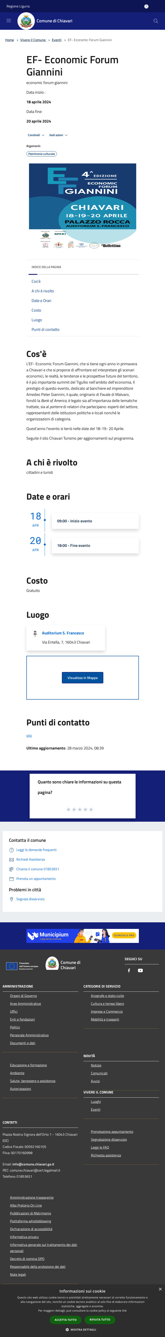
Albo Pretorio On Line (26, 1205)
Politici (15, 1027)
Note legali (18, 1274)
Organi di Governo (23, 995)
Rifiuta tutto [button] (100, 1319)
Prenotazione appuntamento (112, 1131)
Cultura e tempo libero (107, 1003)
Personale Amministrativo (29, 1035)
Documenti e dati (22, 1043)
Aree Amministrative (25, 1003)
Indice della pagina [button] (46, 267)
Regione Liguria (18, 6)
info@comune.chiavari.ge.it (33, 1164)
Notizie (96, 1065)
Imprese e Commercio (107, 1011)
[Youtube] (140, 971)
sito (29, 735)
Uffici (14, 1011)
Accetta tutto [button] (66, 1320)
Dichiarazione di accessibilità (31, 1229)
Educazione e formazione (28, 1065)
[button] (82, 1329)
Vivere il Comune (33, 39)
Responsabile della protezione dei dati (38, 1266)
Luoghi (96, 1101)
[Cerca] (155, 21)
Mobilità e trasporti (105, 1019)
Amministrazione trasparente (32, 1197)
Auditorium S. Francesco (63, 633)
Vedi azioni (59, 135)
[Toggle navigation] (8, 20)
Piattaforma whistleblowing (30, 1221)
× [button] (160, 1289)
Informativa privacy (24, 1236)
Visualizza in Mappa (83, 677)
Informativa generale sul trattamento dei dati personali (43, 1247)
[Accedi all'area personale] (146, 6)
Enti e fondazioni (22, 1019)
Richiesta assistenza (106, 1155)
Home (9, 39)
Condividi (37, 135)
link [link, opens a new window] (124, 1310)
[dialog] (82, 1311)
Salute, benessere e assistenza (32, 1080)
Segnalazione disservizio (109, 1139)
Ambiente (17, 1073)
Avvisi (95, 1081)
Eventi (56, 39)
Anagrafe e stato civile (107, 995)
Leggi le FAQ (100, 1147)
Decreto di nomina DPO (27, 1258)
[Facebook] (129, 971)
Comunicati (99, 1073)
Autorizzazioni (20, 1088)
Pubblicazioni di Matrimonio (30, 1213)
